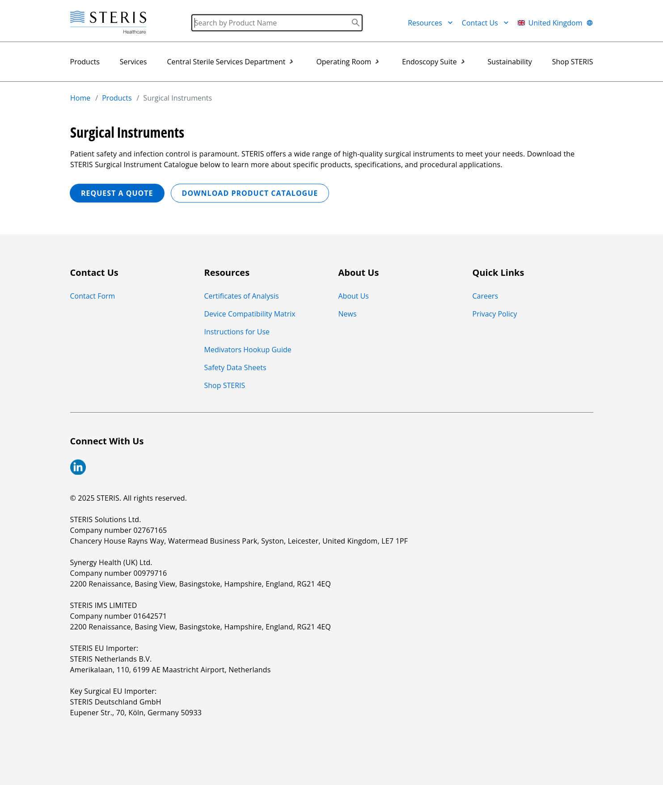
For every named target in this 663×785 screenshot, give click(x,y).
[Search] (276, 22)
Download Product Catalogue (250, 193)
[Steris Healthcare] (108, 22)
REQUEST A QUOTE (117, 193)
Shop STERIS (572, 62)
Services (133, 62)
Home (80, 98)
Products (85, 62)
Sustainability (510, 62)
